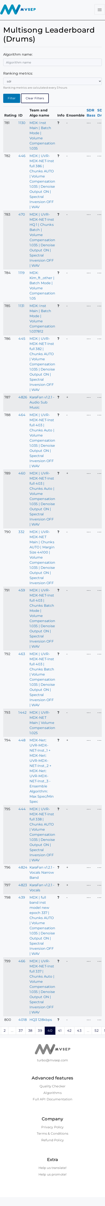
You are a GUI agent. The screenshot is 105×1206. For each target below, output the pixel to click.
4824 (22, 867)
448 (21, 740)
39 (40, 1031)
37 (21, 1031)
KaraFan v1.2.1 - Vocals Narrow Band (42, 872)
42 (69, 1031)
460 (21, 473)
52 (97, 1031)
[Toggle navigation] (99, 9)
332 (21, 532)
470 (21, 214)
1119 (21, 273)
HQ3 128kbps (41, 1020)
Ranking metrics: (18, 73)
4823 (22, 885)
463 (21, 654)
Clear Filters (35, 98)
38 (30, 1031)
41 (60, 1031)
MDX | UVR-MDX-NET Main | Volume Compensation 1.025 (42, 722)
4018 (22, 1020)
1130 (21, 123)
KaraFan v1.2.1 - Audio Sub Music (42, 402)
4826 (22, 397)
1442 (22, 712)
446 (21, 156)
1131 (21, 306)
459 (21, 590)
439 (21, 897)
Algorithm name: (18, 54)
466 (21, 961)
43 (79, 1031)
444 (21, 809)
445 (21, 339)
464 (21, 415)
